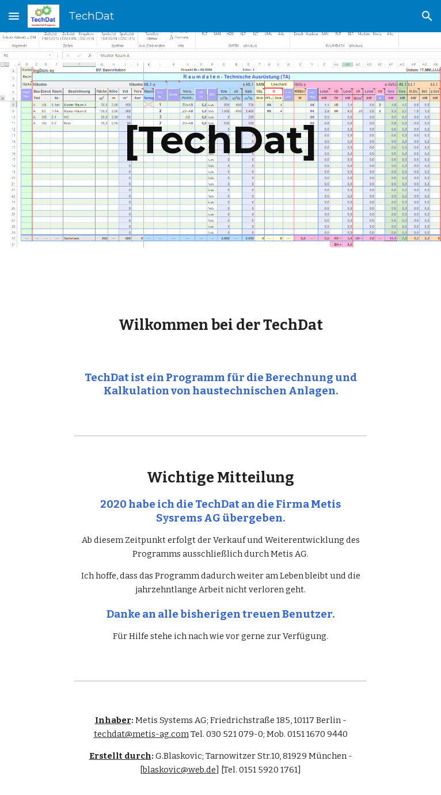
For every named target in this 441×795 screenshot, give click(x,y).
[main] (220, 140)
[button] (14, 16)
